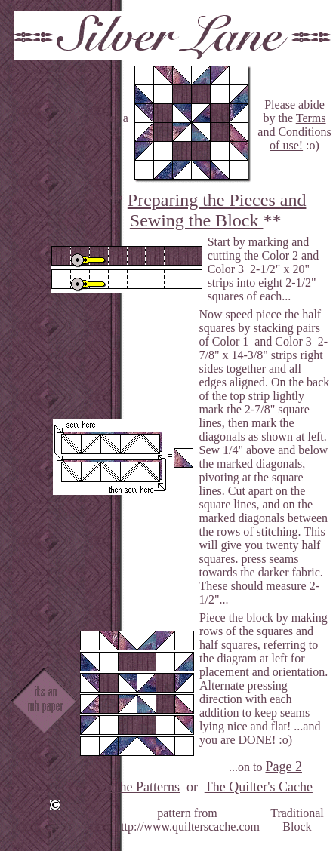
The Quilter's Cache (259, 786)
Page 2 (283, 766)
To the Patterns (139, 786)
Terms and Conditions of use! (294, 132)
